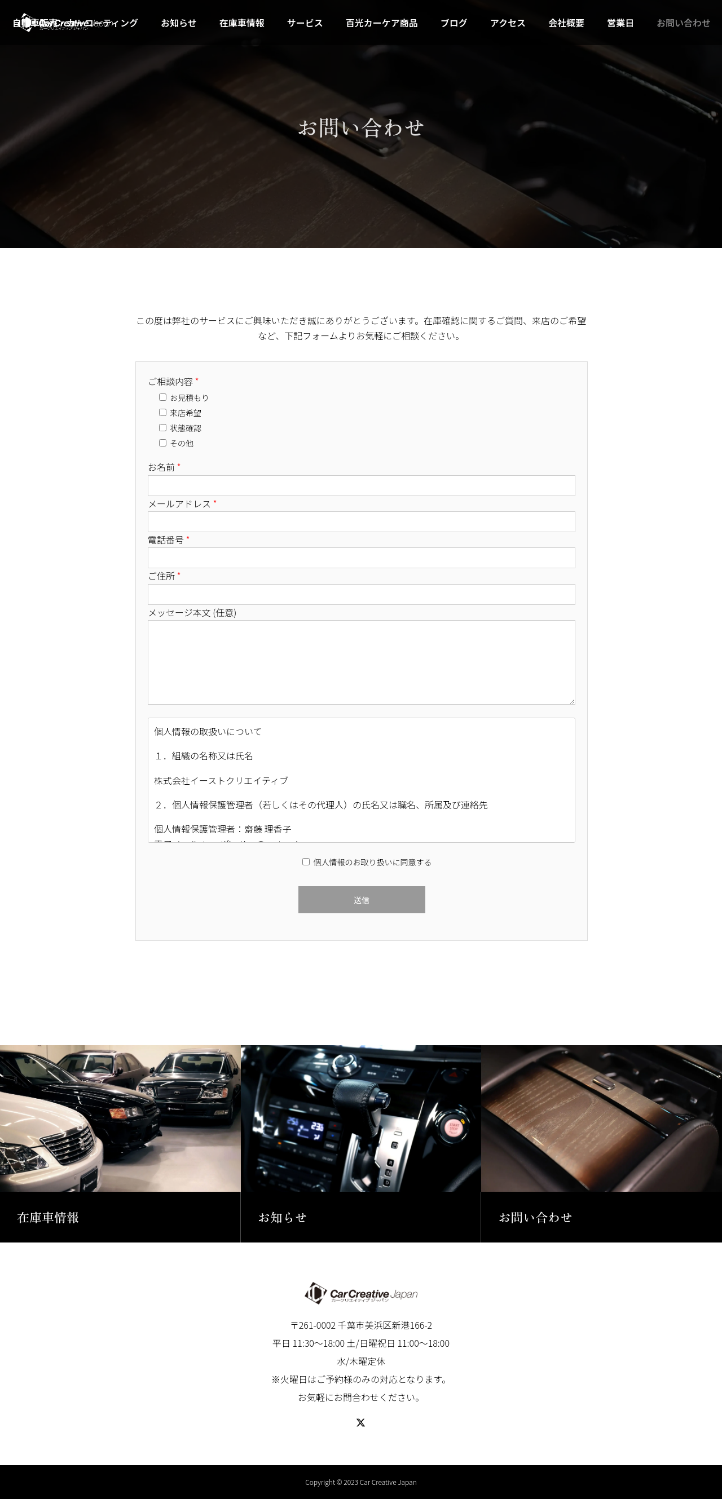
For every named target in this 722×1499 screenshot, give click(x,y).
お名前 (164, 467)
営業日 (620, 22)
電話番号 (169, 539)
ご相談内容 (173, 381)
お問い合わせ (684, 22)
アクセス (508, 22)
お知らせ (179, 22)
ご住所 (164, 575)
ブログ (454, 22)
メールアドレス (182, 503)
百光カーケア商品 (382, 22)
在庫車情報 (242, 22)
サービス (305, 22)
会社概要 (566, 22)
